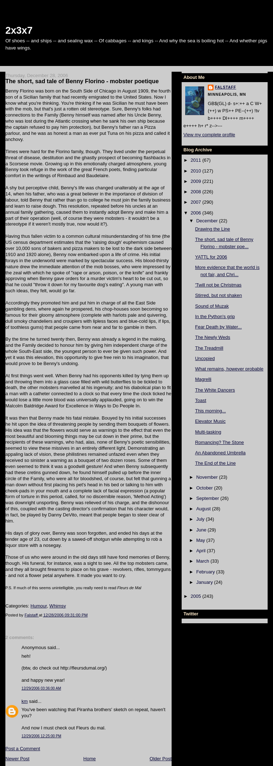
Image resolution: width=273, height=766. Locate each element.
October (205, 488)
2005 (196, 596)
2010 (196, 171)
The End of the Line (215, 463)
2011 (196, 160)
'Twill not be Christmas (218, 285)
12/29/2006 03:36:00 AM (41, 688)
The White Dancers (215, 390)
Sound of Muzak (212, 306)
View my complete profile (209, 134)
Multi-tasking (208, 432)
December (207, 220)
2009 (196, 181)
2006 (196, 213)
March (203, 561)
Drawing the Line (212, 229)
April (201, 550)
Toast (200, 400)
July (201, 519)
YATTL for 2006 (211, 257)
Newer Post (17, 758)
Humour (38, 606)
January (205, 582)
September (208, 498)
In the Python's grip (215, 316)
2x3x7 (19, 30)
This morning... (210, 410)
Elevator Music (210, 421)
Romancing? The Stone (219, 442)
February (206, 571)
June (202, 530)
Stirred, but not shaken (218, 295)
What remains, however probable (229, 369)
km (24, 701)
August (204, 508)
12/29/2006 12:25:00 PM (41, 736)
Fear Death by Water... (218, 327)
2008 (196, 191)
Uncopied (205, 358)
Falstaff (225, 87)
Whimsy (57, 606)
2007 (196, 202)
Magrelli (203, 379)
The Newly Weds (212, 337)
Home (89, 758)
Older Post (161, 758)
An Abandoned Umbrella (220, 452)
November (207, 477)
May (201, 540)
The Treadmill (209, 348)
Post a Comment (22, 748)
